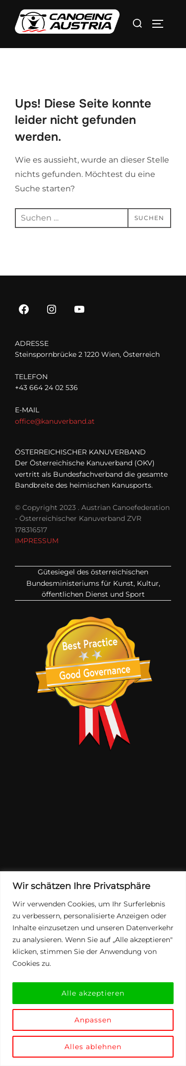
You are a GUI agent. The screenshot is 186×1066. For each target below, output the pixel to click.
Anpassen (93, 1019)
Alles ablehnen (93, 1046)
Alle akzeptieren (93, 993)
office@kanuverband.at (55, 421)
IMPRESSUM (37, 540)
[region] (93, 968)
